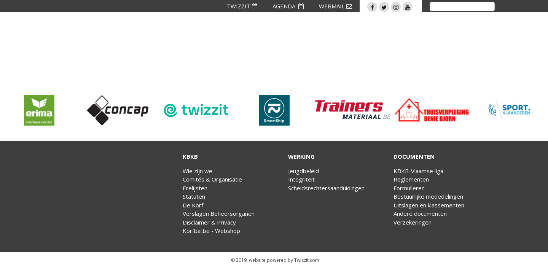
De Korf (193, 205)
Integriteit (301, 179)
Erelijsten (195, 188)
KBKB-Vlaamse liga (418, 171)
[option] (39, 110)
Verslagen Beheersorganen (219, 213)
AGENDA (288, 6)
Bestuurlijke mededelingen (428, 196)
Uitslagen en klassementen (428, 205)
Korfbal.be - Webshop (211, 230)
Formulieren (409, 188)
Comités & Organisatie (212, 179)
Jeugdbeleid (303, 171)
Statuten (194, 196)
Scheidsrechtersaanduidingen (326, 188)
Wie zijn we (197, 171)
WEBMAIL (335, 6)
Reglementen (411, 179)
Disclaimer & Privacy (209, 222)
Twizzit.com (306, 260)
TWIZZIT (242, 6)
